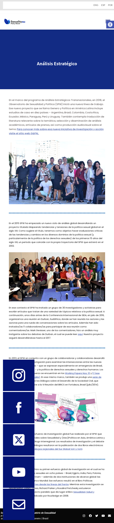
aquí (80, 334)
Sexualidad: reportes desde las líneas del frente (42, 484)
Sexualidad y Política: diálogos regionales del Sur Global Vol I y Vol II (45, 449)
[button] (110, 24)
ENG (96, 5)
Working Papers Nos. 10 (77, 373)
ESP (103, 5)
